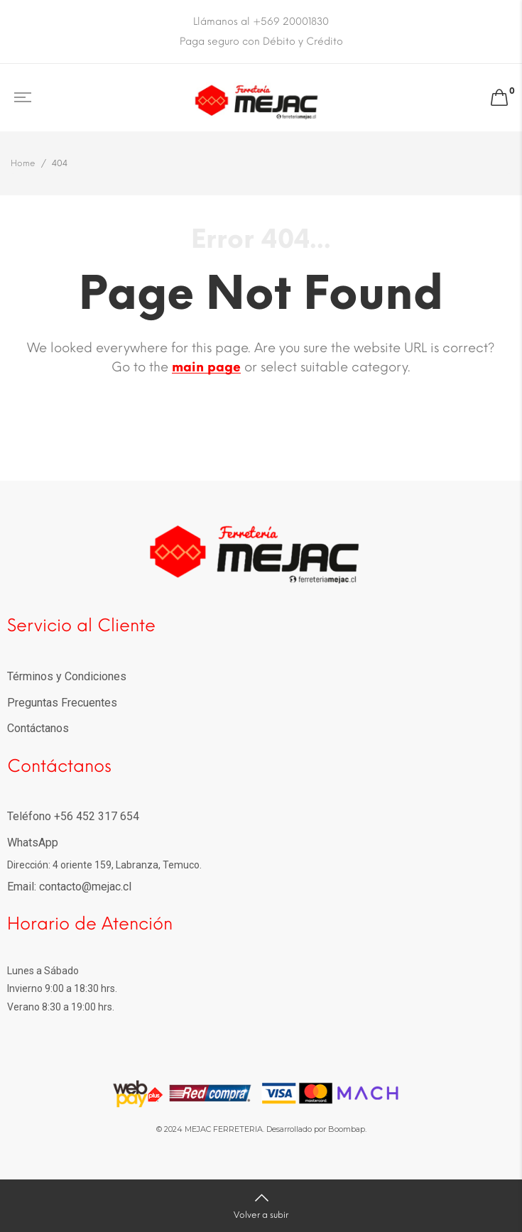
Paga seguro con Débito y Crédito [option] (261, 42)
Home (23, 163)
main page (206, 367)
